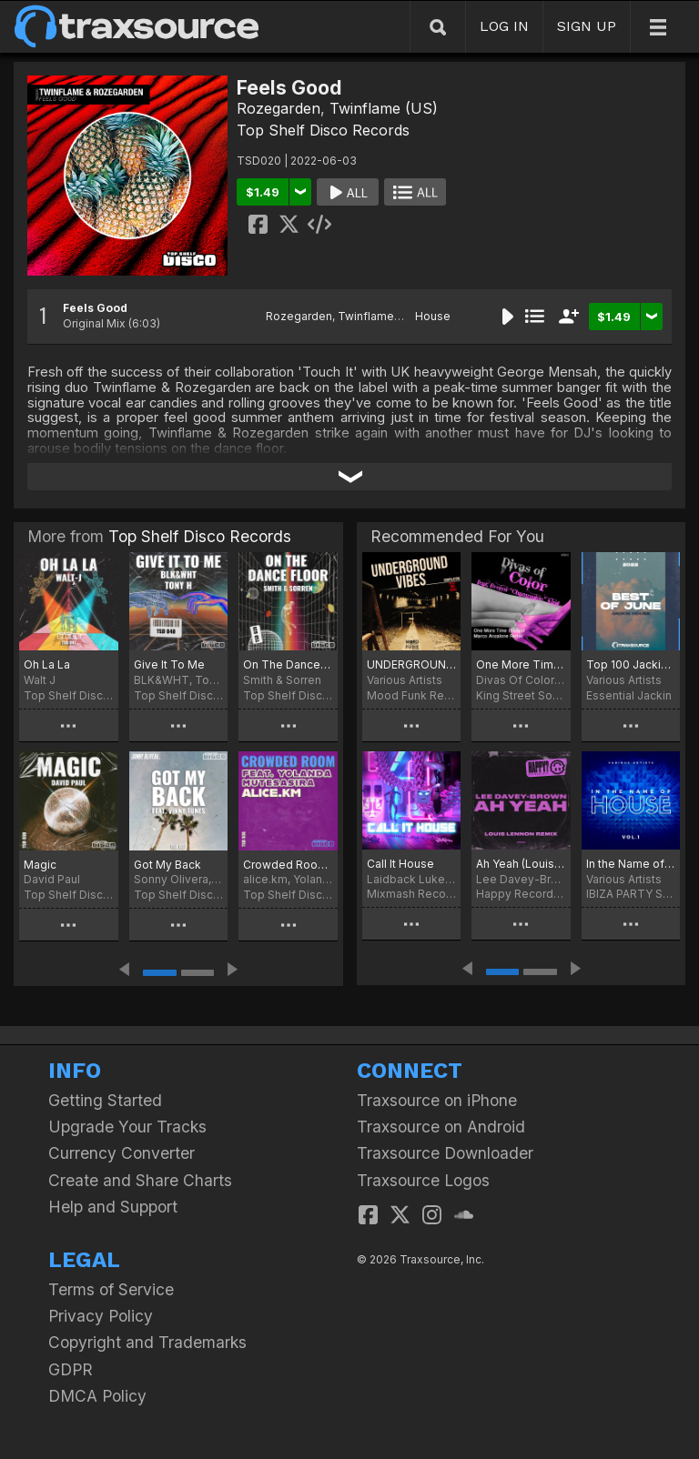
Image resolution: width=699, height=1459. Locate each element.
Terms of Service (111, 1289)
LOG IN (504, 26)
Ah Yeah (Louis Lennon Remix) (520, 863)
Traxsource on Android (441, 1126)
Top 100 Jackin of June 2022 (630, 664)
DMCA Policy (97, 1395)
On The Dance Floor (288, 664)
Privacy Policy (100, 1315)
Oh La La (47, 664)
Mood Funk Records (411, 695)
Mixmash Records (411, 894)
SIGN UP (586, 26)
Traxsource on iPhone (437, 1100)
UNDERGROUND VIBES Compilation (411, 664)
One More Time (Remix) (520, 664)
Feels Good (95, 308)
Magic (40, 864)
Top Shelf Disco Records (323, 130)
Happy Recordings (520, 894)
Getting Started (105, 1100)
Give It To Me (169, 664)
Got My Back (167, 864)
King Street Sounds (520, 695)
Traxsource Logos (423, 1180)
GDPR (70, 1369)
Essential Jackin (629, 695)
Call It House (400, 863)
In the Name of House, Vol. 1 (630, 863)
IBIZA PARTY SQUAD (630, 894)
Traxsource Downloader (445, 1152)
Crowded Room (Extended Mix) (288, 864)
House (433, 316)
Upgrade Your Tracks (127, 1126)
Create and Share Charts (140, 1180)
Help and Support (112, 1206)
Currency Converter (121, 1152)
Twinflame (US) (383, 108)
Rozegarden (278, 108)
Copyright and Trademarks (147, 1342)
